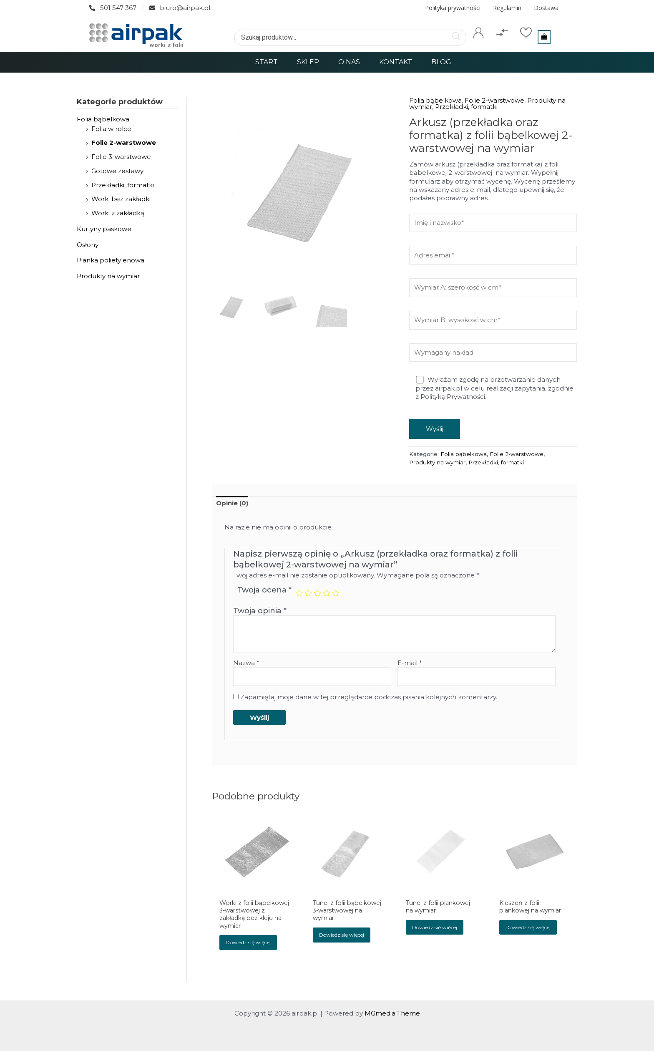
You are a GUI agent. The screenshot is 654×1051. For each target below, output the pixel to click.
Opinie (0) (232, 503)
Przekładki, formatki (122, 185)
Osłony (87, 245)
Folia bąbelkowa (103, 119)
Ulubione (526, 44)
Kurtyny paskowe (104, 229)
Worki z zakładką (117, 213)
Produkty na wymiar (108, 276)
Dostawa (546, 8)
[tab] (232, 503)
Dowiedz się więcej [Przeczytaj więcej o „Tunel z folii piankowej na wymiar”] (435, 928)
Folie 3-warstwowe (121, 157)
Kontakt (395, 62)
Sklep (308, 62)
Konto (478, 44)
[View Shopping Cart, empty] (544, 37)
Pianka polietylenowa (110, 260)
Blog (441, 62)
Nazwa (246, 663)
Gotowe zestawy (117, 171)
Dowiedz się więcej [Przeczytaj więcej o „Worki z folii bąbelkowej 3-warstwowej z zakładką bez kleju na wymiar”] (248, 953)
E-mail (409, 663)
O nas (349, 62)
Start (266, 62)
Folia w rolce (111, 129)
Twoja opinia (260, 610)
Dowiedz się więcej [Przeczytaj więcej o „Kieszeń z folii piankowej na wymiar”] (528, 928)
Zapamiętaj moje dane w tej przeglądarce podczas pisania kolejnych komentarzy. (368, 697)
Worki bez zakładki (121, 199)
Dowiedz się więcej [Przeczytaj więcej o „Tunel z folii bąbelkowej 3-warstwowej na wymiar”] (341, 944)
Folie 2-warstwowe (123, 142)
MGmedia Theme (392, 1013)
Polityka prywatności (452, 8)
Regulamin (507, 8)
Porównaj (503, 44)
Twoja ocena (264, 590)
